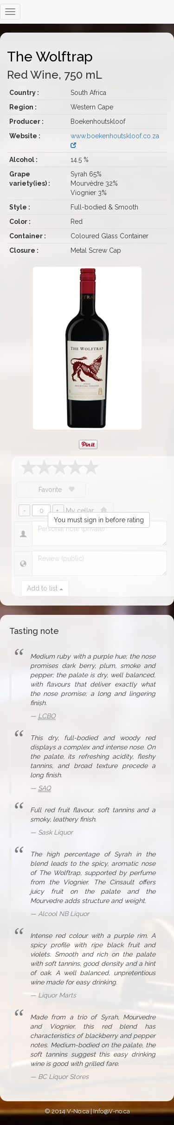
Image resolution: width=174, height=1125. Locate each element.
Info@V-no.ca (111, 1111)
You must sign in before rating (99, 520)
